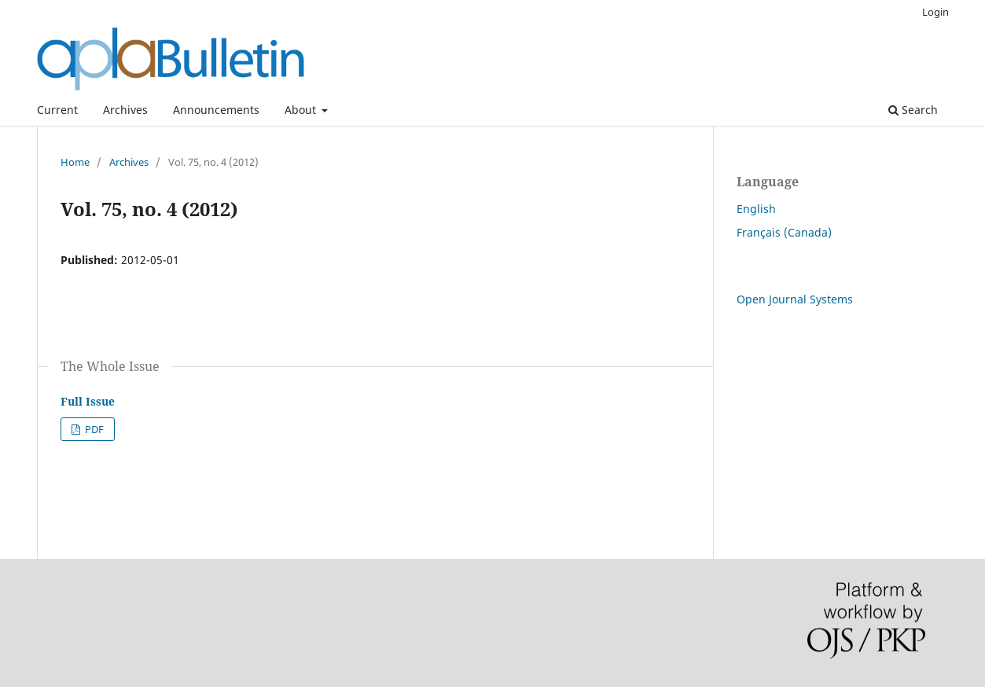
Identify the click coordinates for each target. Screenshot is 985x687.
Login (935, 12)
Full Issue (88, 401)
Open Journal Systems (795, 299)
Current (57, 109)
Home (75, 162)
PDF (93, 429)
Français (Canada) (784, 232)
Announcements (216, 109)
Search (913, 109)
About (302, 109)
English (756, 208)
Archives (125, 109)
